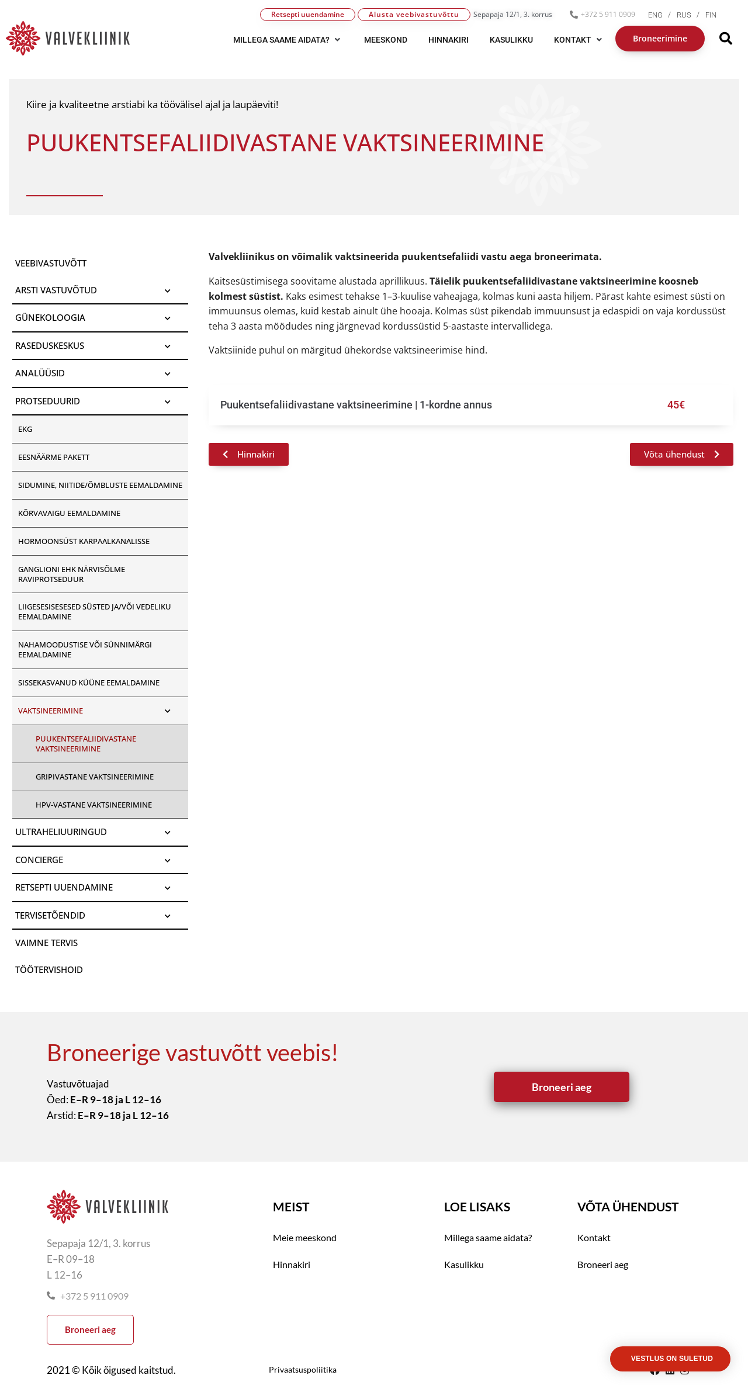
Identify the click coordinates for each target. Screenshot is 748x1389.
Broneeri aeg (602, 1264)
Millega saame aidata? (488, 1237)
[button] (288, 39)
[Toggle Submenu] (167, 290)
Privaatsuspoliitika (303, 1369)
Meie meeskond (305, 1237)
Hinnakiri (291, 1264)
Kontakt (594, 1237)
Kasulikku (464, 1264)
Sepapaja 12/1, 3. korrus (512, 14)
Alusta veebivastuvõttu (414, 14)
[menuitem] (662, 15)
